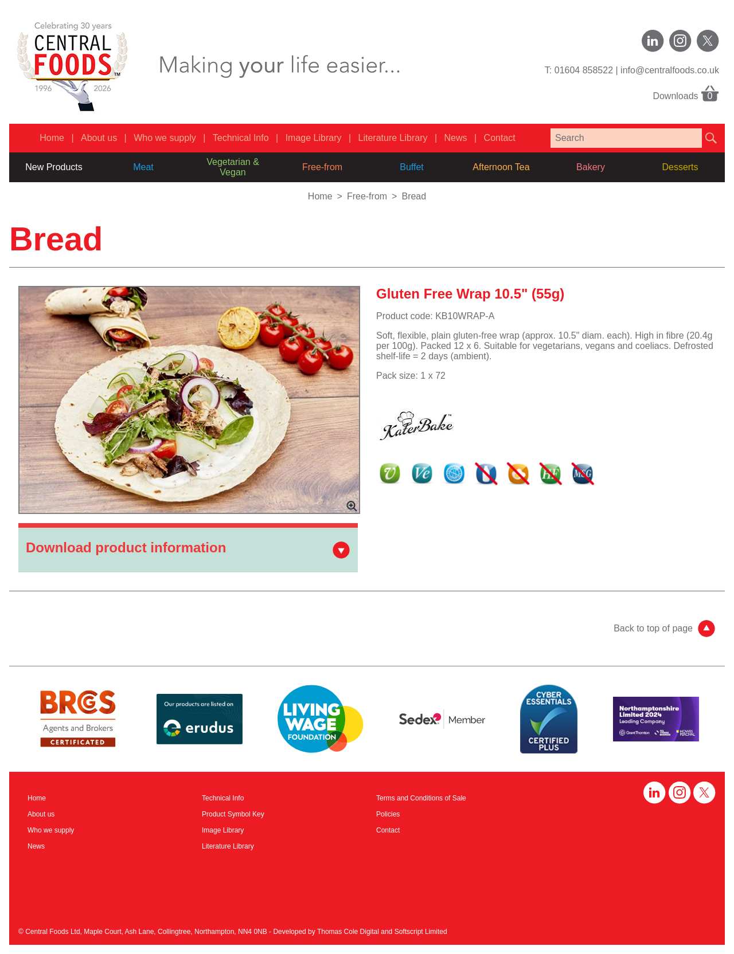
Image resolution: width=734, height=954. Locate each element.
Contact (500, 138)
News (455, 138)
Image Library (314, 138)
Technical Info (241, 138)
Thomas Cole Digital (348, 932)
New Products (54, 167)
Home (52, 138)
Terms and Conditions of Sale (421, 798)
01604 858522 (584, 70)
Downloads (686, 92)
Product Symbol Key (233, 814)
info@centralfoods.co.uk (669, 70)
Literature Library (393, 138)
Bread (413, 196)
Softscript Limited (421, 932)
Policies (388, 814)
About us (99, 138)
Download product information (126, 547)
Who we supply (165, 138)
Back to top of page (653, 628)
